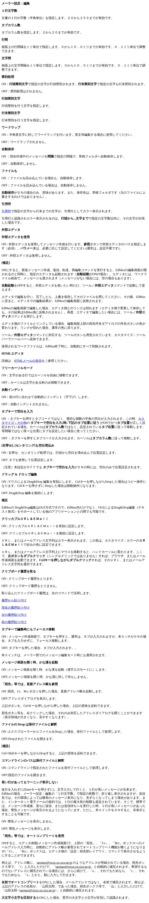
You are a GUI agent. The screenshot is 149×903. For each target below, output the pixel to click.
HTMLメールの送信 (28, 360)
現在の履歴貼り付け (16, 607)
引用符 (6, 211)
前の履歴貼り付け (14, 622)
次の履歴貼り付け (14, 614)
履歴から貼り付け (14, 600)
